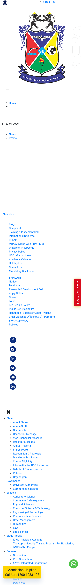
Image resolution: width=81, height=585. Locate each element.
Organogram (20, 477)
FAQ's (12, 301)
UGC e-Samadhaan (20, 255)
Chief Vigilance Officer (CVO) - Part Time (32, 316)
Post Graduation (22, 559)
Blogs (12, 224)
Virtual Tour (49, 1)
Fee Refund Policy (19, 305)
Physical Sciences (23, 504)
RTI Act (13, 239)
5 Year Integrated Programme (30, 563)
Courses (11, 551)
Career (13, 297)
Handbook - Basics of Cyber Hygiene (30, 312)
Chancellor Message (25, 434)
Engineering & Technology (28, 512)
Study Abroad (14, 535)
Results (17, 578)
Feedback (14, 285)
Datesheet (19, 582)
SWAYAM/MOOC (18, 320)
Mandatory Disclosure (21, 271)
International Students (22, 236)
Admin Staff (20, 426)
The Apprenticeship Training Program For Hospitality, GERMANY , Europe (43, 545)
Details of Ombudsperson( (28, 469)
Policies (13, 324)
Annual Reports (22, 445)
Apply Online (16, 293)
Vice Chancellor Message (27, 438)
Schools (11, 492)
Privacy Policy (17, 251)
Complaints (15, 228)
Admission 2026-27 (77, 292)
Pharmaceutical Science (27, 516)
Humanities (19, 524)
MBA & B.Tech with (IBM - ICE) (26, 243)
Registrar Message (24, 441)
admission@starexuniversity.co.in (30, 198)
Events (13, 138)
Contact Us (15, 267)
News (12, 134)
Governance (13, 481)
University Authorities (25, 484)
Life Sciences (21, 531)
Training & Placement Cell (24, 232)
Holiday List (15, 263)
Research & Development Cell (26, 289)
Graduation (19, 555)
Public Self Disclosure (21, 309)
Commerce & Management (28, 500)
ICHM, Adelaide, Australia (27, 539)
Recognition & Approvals (27, 453)
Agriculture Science (24, 496)
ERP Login (15, 277)
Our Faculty (19, 430)
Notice (13, 281)
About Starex (20, 422)
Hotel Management (24, 520)
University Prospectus (21, 247)
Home (12, 103)
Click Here (8, 214)
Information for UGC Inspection (31, 465)
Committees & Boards (25, 488)
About (10, 418)
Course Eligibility (22, 461)
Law (15, 527)
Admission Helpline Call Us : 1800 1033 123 (22, 572)
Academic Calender (20, 259)
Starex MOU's (21, 449)
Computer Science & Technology (32, 508)
